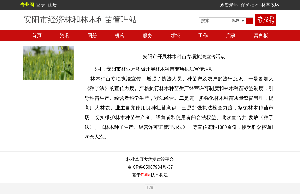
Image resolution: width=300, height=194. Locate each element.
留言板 (261, 35)
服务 (147, 35)
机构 (120, 35)
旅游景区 (229, 4)
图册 (92, 35)
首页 (37, 35)
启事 (231, 35)
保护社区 (250, 4)
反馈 (150, 187)
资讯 (64, 35)
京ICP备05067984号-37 (150, 167)
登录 (40, 4)
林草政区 (270, 4)
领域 (175, 35)
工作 (203, 35)
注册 (52, 4)
